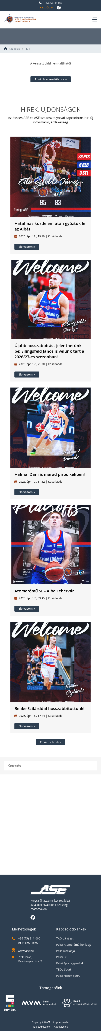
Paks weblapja (65, 951)
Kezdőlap (46, 7)
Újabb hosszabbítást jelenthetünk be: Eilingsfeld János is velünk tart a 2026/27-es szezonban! (49, 351)
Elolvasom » (26, 247)
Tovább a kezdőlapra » (50, 79)
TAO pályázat (65, 938)
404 (27, 48)
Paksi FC (61, 957)
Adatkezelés (61, 1026)
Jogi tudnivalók (41, 1026)
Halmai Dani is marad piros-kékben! (49, 474)
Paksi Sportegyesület (69, 963)
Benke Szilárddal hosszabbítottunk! (49, 708)
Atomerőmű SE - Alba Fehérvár (44, 591)
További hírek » (50, 742)
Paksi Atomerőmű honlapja (74, 944)
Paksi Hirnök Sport (68, 976)
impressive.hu (61, 1022)
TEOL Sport (63, 969)
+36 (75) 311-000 (50, 3)
